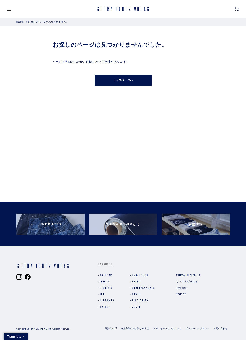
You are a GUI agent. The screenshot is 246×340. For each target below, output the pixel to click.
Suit (102, 294)
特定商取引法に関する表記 (135, 328)
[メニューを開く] (9, 9)
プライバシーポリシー (197, 328)
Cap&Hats (107, 300)
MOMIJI (136, 306)
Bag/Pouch (140, 275)
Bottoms (106, 275)
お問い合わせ (220, 328)
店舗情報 (181, 287)
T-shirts (106, 287)
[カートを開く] (236, 9)
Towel (136, 294)
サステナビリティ (187, 281)
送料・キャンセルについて (167, 328)
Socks (136, 281)
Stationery (140, 300)
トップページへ (123, 80)
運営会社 (109, 328)
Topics (181, 294)
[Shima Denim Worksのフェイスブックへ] (28, 277)
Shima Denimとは (188, 275)
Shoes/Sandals (143, 287)
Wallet (104, 306)
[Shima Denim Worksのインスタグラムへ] (19, 277)
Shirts (104, 281)
